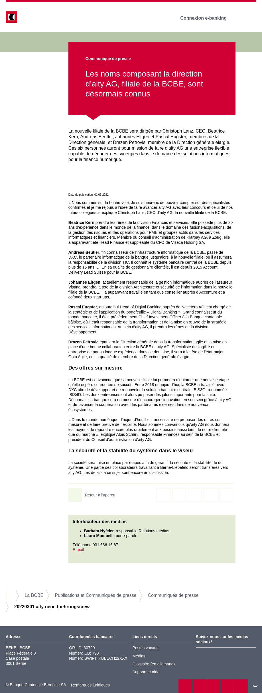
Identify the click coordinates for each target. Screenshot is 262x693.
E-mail (78, 549)
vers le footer (255, 686)
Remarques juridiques (90, 685)
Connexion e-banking (207, 18)
